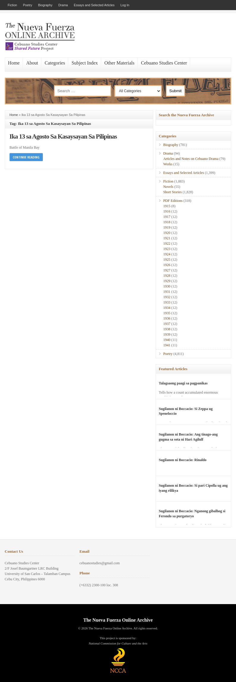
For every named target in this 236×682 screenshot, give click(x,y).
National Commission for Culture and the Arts (118, 643)
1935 (166, 313)
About (32, 62)
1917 (166, 217)
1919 (166, 227)
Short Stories (172, 192)
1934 (166, 308)
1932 (166, 297)
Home (14, 62)
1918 (166, 222)
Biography (45, 5)
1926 (166, 265)
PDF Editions (172, 201)
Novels (168, 187)
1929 (166, 281)
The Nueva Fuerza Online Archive (118, 620)
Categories (55, 62)
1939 (166, 334)
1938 (166, 329)
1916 (166, 211)
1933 (166, 302)
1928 (166, 276)
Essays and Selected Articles (94, 5)
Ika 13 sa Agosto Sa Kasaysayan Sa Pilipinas (63, 136)
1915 (166, 206)
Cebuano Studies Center (164, 62)
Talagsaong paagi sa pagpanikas (183, 383)
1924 (166, 254)
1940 (166, 340)
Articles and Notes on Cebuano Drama (190, 159)
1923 (166, 249)
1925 (166, 259)
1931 (166, 292)
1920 (166, 233)
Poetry (27, 5)
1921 (166, 238)
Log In (125, 5)
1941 (166, 345)
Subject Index (84, 62)
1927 (166, 270)
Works (167, 164)
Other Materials (119, 62)
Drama (63, 5)
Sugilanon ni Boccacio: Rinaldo (182, 460)
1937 (166, 324)
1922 (166, 243)
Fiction (12, 5)
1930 (166, 286)
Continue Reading (26, 157)
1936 (166, 318)
